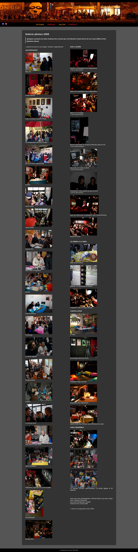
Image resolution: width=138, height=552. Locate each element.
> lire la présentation (77, 146)
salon (62, 24)
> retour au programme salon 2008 (82, 509)
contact (72, 24)
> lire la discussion (76, 70)
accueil (40, 24)
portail (52, 24)
